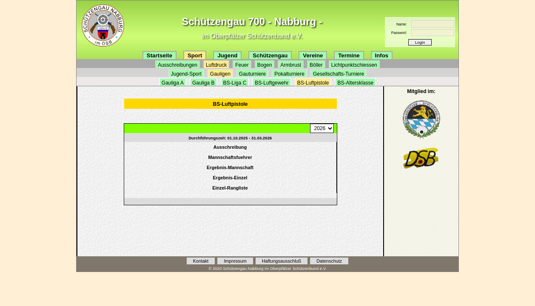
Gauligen (220, 74)
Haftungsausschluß (281, 261)
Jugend (227, 55)
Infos (382, 55)
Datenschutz (329, 261)
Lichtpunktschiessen (354, 65)
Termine (348, 55)
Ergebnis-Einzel (230, 177)
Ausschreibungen (177, 65)
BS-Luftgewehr (271, 83)
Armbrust (290, 65)
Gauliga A (173, 83)
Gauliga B (203, 83)
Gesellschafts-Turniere (338, 74)
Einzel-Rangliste (230, 187)
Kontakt (201, 261)
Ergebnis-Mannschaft (230, 167)
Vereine (313, 55)
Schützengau (270, 55)
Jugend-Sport (186, 74)
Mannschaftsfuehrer (230, 157)
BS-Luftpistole (313, 83)
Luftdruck (216, 65)
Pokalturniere (289, 74)
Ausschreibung (230, 147)
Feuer (241, 65)
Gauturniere (252, 74)
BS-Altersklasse (355, 83)
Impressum (235, 261)
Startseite (159, 55)
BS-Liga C (235, 83)
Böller (316, 65)
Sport (195, 55)
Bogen (264, 65)
